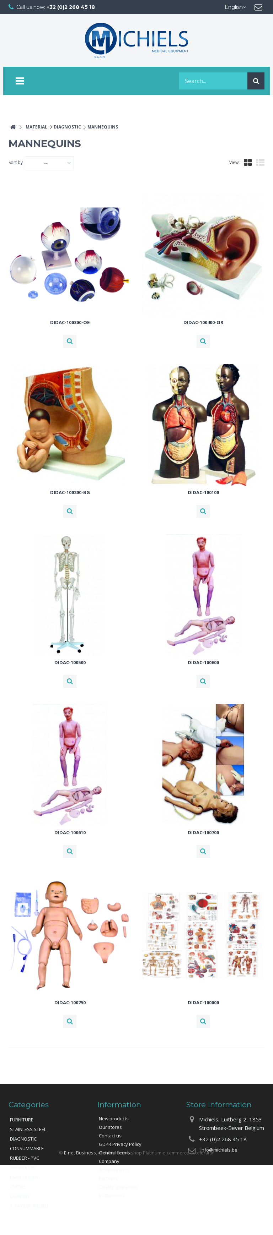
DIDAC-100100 (203, 492)
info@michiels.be (218, 1150)
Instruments (112, 1195)
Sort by (16, 162)
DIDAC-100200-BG (70, 492)
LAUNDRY (20, 1196)
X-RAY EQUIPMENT (29, 1206)
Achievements (114, 1169)
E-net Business (80, 1222)
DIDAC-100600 (203, 662)
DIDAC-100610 (70, 832)
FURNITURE (21, 1119)
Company (109, 1161)
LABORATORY (24, 1177)
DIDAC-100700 (203, 832)
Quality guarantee (118, 1187)
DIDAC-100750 (70, 1002)
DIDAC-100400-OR (203, 322)
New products (114, 1118)
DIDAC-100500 (70, 662)
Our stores (110, 1127)
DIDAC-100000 (203, 1002)
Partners (108, 1178)
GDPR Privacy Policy (120, 1144)
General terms (114, 1152)
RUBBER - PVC (24, 1158)
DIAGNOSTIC (23, 1139)
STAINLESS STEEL (28, 1129)
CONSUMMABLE (27, 1148)
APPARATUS (23, 1167)
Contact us (110, 1135)
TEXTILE (18, 1187)
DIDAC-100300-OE (70, 322)
